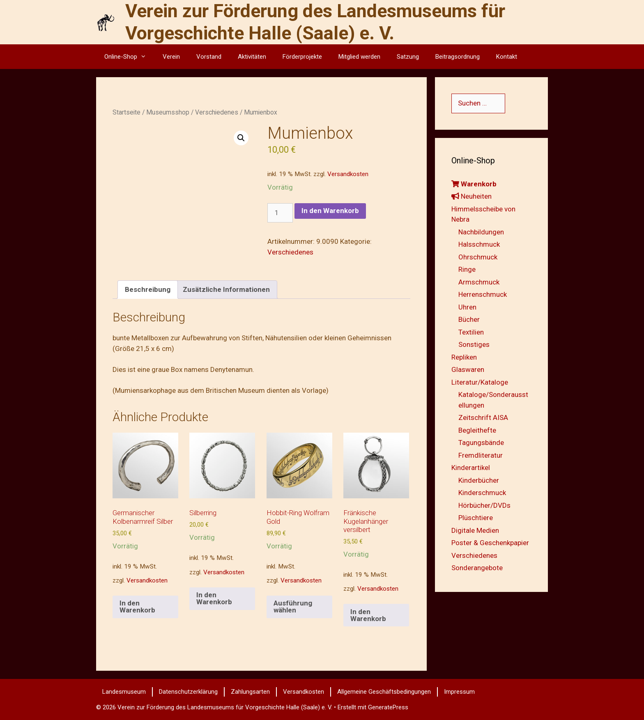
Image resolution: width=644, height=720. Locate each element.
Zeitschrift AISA (483, 417)
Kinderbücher (478, 480)
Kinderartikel (470, 467)
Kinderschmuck (482, 492)
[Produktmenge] (280, 213)
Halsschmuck (479, 244)
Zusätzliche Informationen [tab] (226, 289)
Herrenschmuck (482, 294)
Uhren (467, 307)
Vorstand (208, 56)
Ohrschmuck (477, 257)
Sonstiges (474, 344)
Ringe (467, 269)
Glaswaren (467, 369)
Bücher (469, 319)
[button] (241, 138)
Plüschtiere (475, 518)
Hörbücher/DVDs (484, 505)
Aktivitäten (252, 56)
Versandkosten (347, 174)
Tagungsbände (481, 442)
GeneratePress (388, 707)
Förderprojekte (302, 56)
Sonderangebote (477, 568)
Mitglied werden (359, 56)
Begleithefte (477, 430)
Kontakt (506, 56)
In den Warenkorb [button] (137, 606)
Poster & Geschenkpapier (490, 543)
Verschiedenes (216, 112)
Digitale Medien (475, 530)
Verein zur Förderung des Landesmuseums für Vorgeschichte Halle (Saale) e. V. (315, 22)
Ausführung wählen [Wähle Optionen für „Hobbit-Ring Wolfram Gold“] (293, 606)
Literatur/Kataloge (479, 382)
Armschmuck (478, 282)
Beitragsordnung (457, 56)
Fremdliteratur (480, 455)
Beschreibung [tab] (147, 289)
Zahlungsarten (250, 691)
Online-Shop (129, 56)
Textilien (471, 332)
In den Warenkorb (330, 210)
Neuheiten (471, 196)
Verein (171, 56)
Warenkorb (474, 184)
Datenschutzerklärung (188, 691)
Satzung (408, 56)
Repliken (464, 357)
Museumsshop (167, 112)
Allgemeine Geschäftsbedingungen (384, 691)
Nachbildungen (481, 232)
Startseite (126, 112)
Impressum (459, 691)
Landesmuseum (124, 691)
